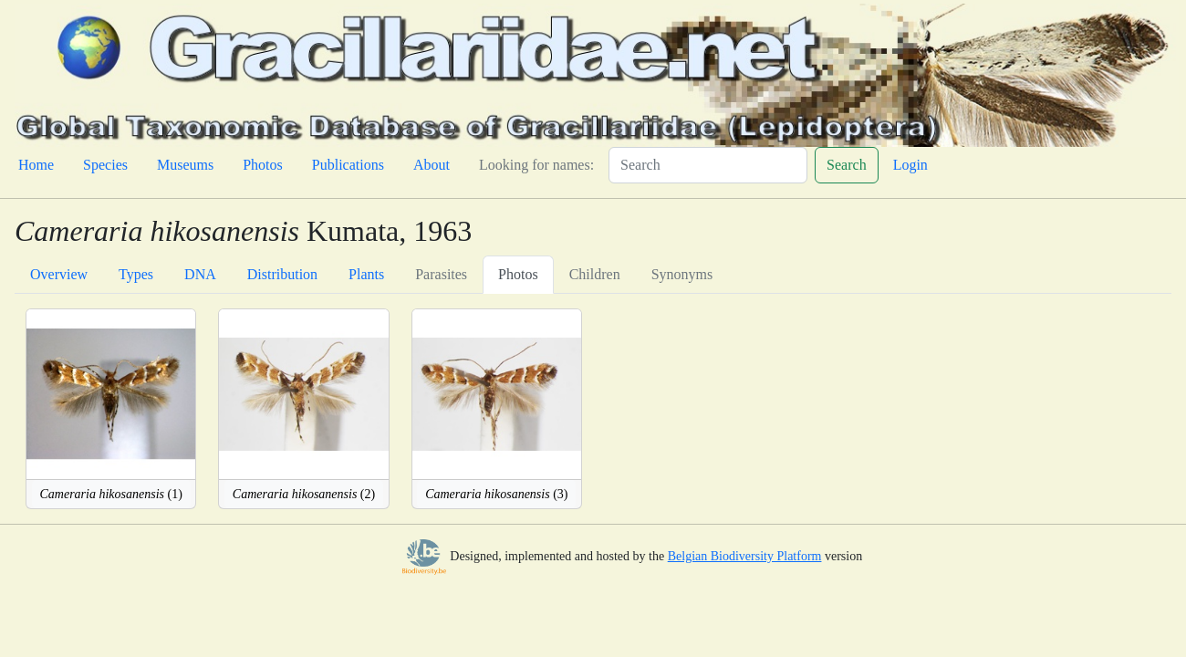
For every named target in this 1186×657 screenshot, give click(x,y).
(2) (304, 494)
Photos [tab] (518, 274)
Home (36, 164)
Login (910, 164)
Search (847, 164)
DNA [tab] (200, 274)
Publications (348, 164)
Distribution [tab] (282, 274)
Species (105, 164)
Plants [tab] (366, 274)
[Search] (708, 165)
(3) (496, 494)
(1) (111, 494)
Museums (185, 164)
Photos (263, 164)
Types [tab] (136, 274)
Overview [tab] (59, 274)
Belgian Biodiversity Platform (745, 556)
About (431, 164)
